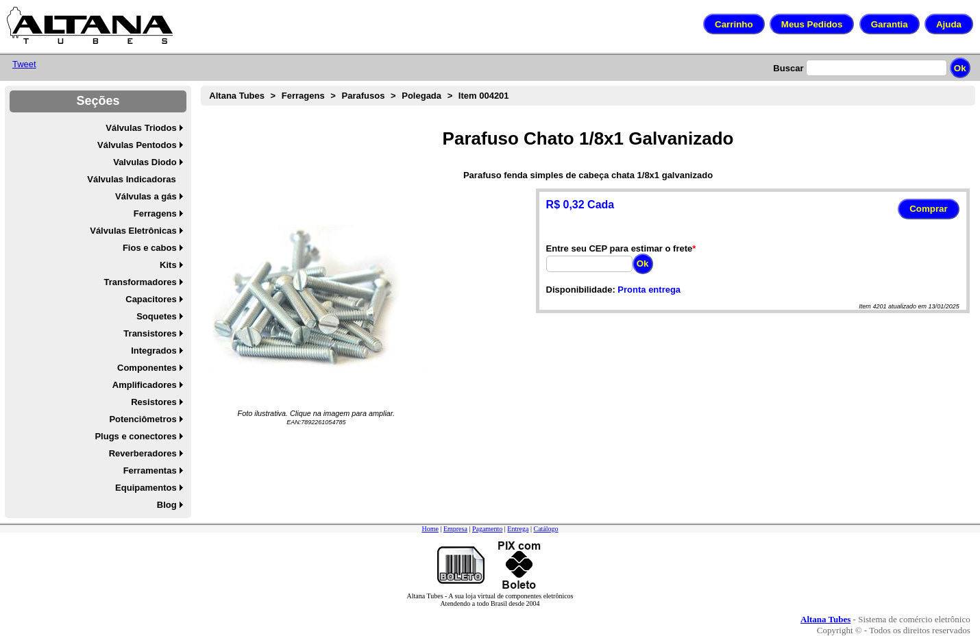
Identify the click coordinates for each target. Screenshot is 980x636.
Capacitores (150, 299)
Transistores (149, 333)
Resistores (153, 402)
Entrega (517, 529)
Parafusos (363, 95)
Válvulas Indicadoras (131, 179)
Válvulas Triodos (141, 128)
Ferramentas (150, 470)
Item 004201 (483, 95)
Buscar (788, 68)
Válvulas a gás (146, 196)
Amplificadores (144, 385)
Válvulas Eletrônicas (133, 230)
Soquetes (156, 316)
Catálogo (545, 529)
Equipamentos (146, 487)
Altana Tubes (237, 95)
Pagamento (487, 529)
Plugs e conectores (135, 436)
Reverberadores (143, 453)
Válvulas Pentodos (137, 145)
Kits (168, 265)
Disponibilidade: (580, 289)
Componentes (147, 368)
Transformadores (139, 282)
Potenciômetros (142, 419)
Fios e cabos (150, 248)
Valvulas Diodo (144, 162)
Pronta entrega (649, 289)
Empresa (455, 529)
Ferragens (155, 213)
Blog (167, 505)
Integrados (153, 350)
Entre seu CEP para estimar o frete (619, 248)
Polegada (421, 95)
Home (429, 529)
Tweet (24, 64)
